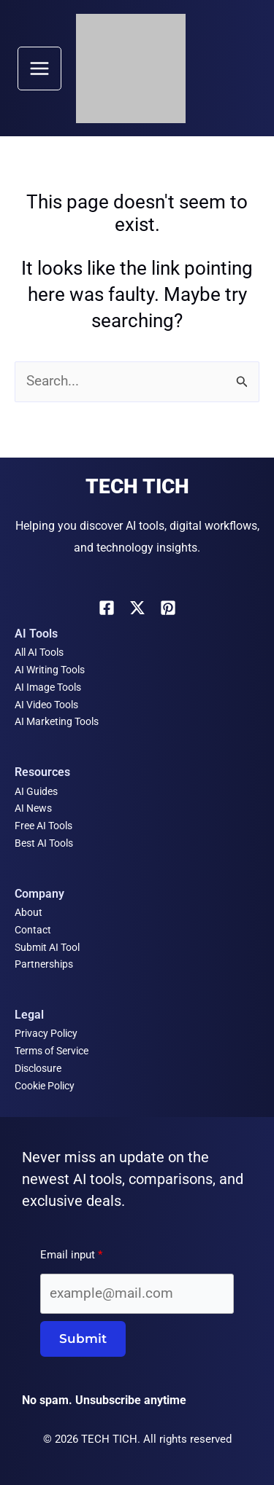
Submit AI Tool (47, 947)
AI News (33, 808)
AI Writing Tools (50, 669)
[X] (137, 608)
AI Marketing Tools (57, 721)
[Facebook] (107, 608)
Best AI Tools (44, 843)
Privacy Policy (46, 1033)
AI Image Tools (48, 687)
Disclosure (38, 1068)
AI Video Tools (46, 704)
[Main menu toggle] (39, 68)
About (28, 912)
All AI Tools (39, 652)
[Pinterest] (168, 608)
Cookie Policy (45, 1086)
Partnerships (44, 964)
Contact (33, 930)
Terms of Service (51, 1051)
